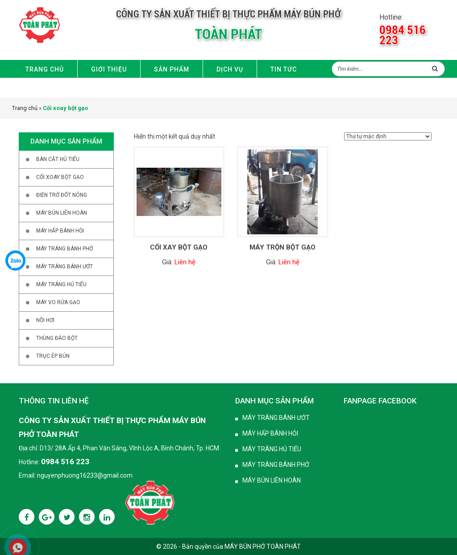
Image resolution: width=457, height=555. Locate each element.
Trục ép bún (53, 356)
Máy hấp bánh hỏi (60, 231)
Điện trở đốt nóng (61, 195)
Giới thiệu (109, 69)
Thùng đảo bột (57, 338)
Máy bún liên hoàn (61, 213)
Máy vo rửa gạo (58, 302)
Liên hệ (38, 88)
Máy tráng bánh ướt (276, 417)
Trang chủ (44, 69)
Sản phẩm (171, 69)
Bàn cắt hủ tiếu (57, 159)
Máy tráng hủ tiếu (61, 284)
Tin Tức (283, 69)
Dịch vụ (229, 69)
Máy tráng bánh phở (64, 249)
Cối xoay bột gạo (60, 177)
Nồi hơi (45, 320)
